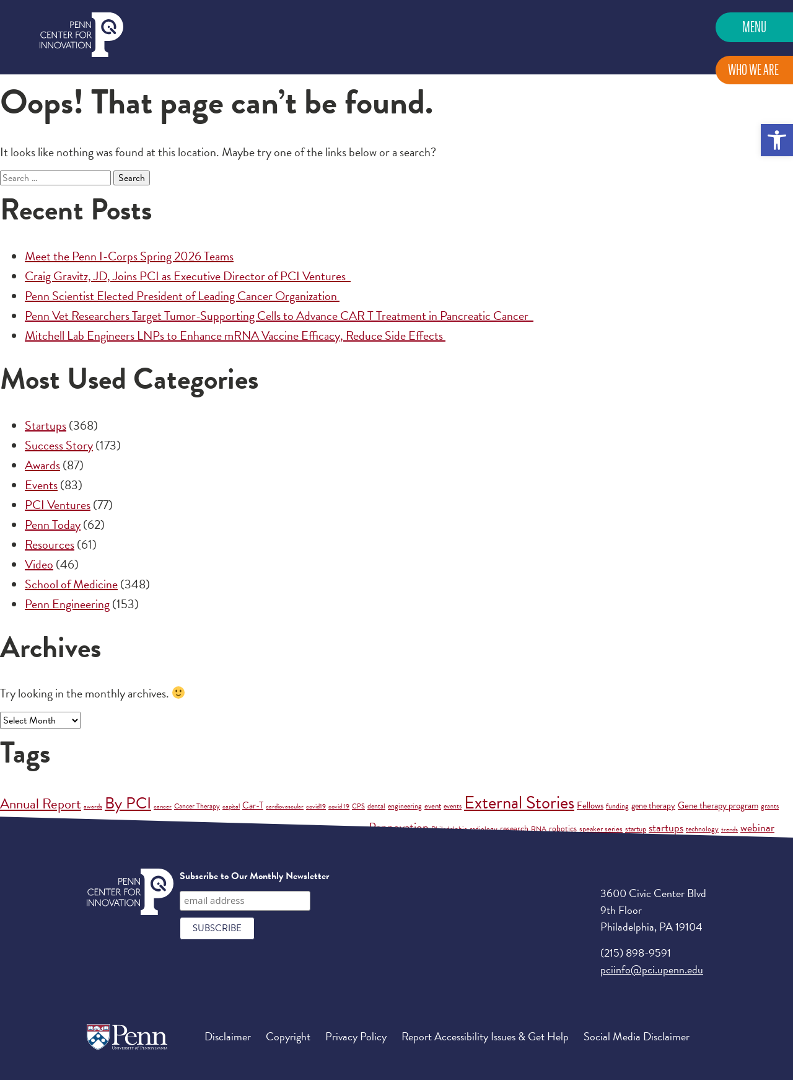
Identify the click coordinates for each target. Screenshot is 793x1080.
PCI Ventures (57, 504)
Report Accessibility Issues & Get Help (485, 1036)
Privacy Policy (356, 1036)
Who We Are (753, 70)
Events (41, 485)
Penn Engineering (67, 604)
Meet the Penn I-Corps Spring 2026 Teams (129, 256)
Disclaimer (227, 1036)
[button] (777, 140)
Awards (42, 465)
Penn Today (53, 524)
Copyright (288, 1036)
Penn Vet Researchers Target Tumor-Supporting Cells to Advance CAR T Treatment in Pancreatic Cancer (279, 315)
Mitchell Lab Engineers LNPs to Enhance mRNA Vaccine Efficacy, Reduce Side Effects (235, 335)
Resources (49, 544)
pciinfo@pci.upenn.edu (651, 969)
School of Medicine (71, 584)
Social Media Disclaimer (637, 1036)
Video (39, 564)
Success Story (59, 445)
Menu (754, 27)
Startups (45, 425)
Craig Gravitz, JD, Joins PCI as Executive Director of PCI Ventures (188, 276)
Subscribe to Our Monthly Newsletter (254, 876)
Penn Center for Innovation (81, 35)
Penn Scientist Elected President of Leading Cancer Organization (182, 295)
